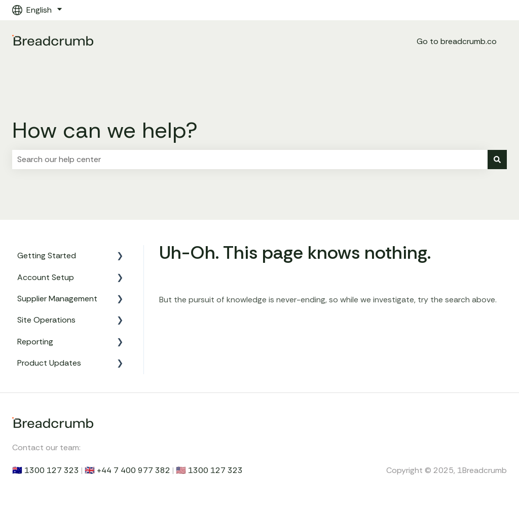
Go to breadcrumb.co (457, 41)
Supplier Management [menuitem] (57, 298)
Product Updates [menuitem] (49, 363)
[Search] (497, 159)
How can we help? (105, 130)
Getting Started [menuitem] (46, 255)
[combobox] (250, 159)
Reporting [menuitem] (35, 341)
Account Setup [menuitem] (45, 277)
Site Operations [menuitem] (46, 319)
